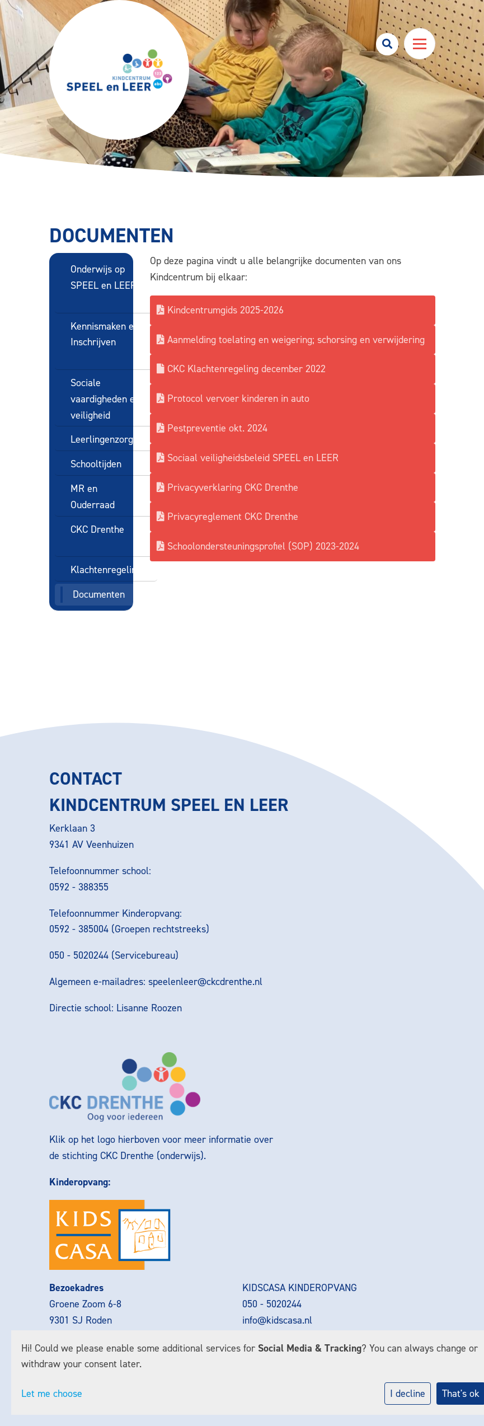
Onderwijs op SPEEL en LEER (104, 277)
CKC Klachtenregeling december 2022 (241, 369)
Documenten (99, 594)
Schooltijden (96, 464)
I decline (407, 1393)
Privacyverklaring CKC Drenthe (227, 487)
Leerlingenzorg (102, 439)
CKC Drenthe (97, 529)
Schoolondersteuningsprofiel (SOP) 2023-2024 (258, 546)
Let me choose (51, 1393)
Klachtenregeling (106, 569)
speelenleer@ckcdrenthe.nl (205, 981)
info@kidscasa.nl (277, 1320)
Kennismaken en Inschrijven (105, 334)
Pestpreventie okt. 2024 (212, 428)
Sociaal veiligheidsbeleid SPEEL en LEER (248, 458)
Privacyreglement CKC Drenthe (227, 516)
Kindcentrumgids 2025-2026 (220, 310)
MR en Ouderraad (93, 497)
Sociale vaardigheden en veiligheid (105, 399)
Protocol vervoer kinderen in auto (233, 398)
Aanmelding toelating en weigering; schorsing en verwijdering (291, 339)
